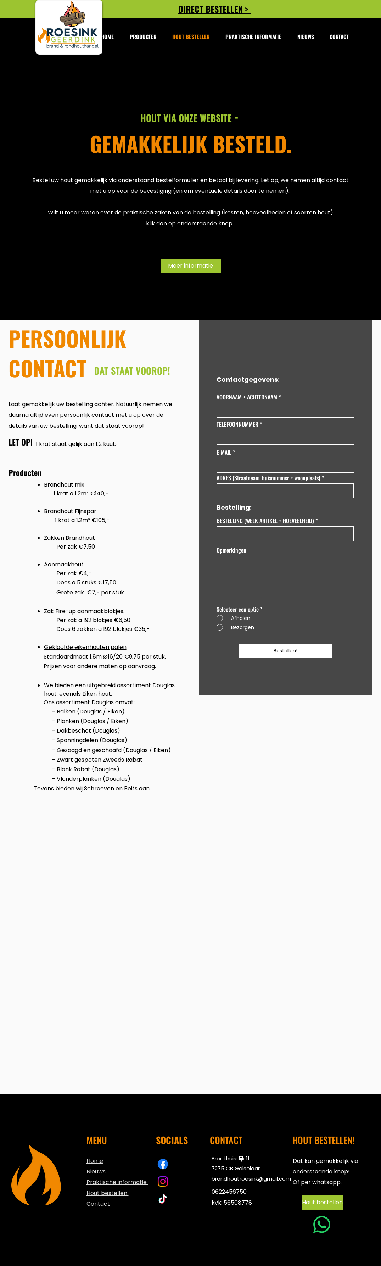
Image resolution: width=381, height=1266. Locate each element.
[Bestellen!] (285, 651)
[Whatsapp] (321, 1224)
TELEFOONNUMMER (237, 424)
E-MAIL (224, 452)
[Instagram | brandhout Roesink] (163, 1181)
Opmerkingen (231, 550)
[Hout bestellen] (322, 1202)
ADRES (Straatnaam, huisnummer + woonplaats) (268, 478)
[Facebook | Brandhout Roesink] (163, 1164)
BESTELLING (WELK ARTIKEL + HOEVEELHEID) (265, 520)
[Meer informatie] (191, 266)
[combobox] (285, 490)
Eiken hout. (96, 694)
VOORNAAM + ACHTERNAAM (247, 397)
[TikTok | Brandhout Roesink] (163, 1199)
